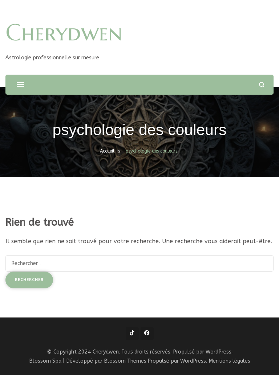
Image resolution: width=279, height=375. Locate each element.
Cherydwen (63, 32)
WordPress (193, 361)
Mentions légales (229, 361)
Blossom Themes (125, 361)
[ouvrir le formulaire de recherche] (262, 84)
